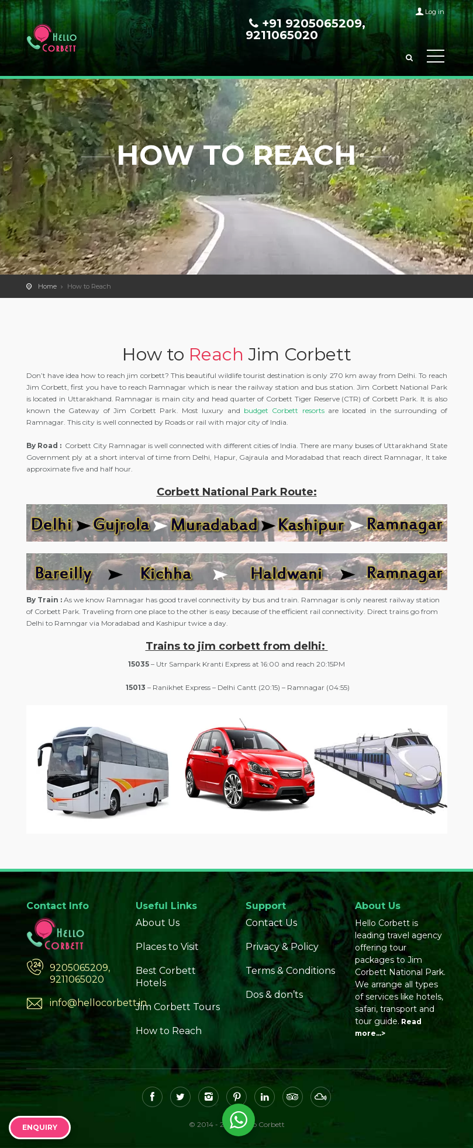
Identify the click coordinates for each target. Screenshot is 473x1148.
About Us (157, 922)
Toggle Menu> (435, 56)
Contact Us (271, 922)
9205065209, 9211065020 (80, 973)
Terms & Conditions (290, 970)
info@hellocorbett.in (84, 1002)
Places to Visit (167, 946)
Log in (434, 12)
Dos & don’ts (274, 994)
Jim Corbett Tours (178, 1006)
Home (47, 286)
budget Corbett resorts (284, 410)
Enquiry (39, 1127)
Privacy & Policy (282, 946)
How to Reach (169, 1030)
